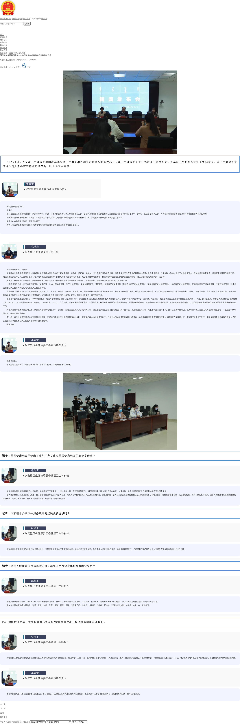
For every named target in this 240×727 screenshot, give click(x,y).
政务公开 (3, 40)
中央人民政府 (5, 722)
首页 (2, 35)
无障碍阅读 (36, 19)
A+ (10, 67)
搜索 (27, 23)
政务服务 (3, 42)
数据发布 (3, 48)
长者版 (44, 19)
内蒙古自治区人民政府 (20, 722)
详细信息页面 (19, 53)
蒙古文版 (26, 19)
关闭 (2, 713)
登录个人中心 (5, 19)
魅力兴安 (3, 50)
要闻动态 (3, 37)
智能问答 (15, 19)
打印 (26, 67)
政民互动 (3, 45)
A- (14, 67)
